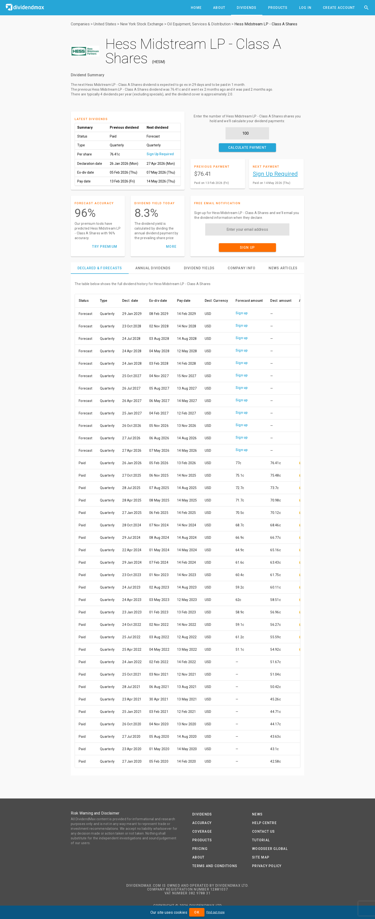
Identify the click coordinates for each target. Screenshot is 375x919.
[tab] (196, 7)
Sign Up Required (160, 154)
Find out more (215, 912)
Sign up (242, 313)
